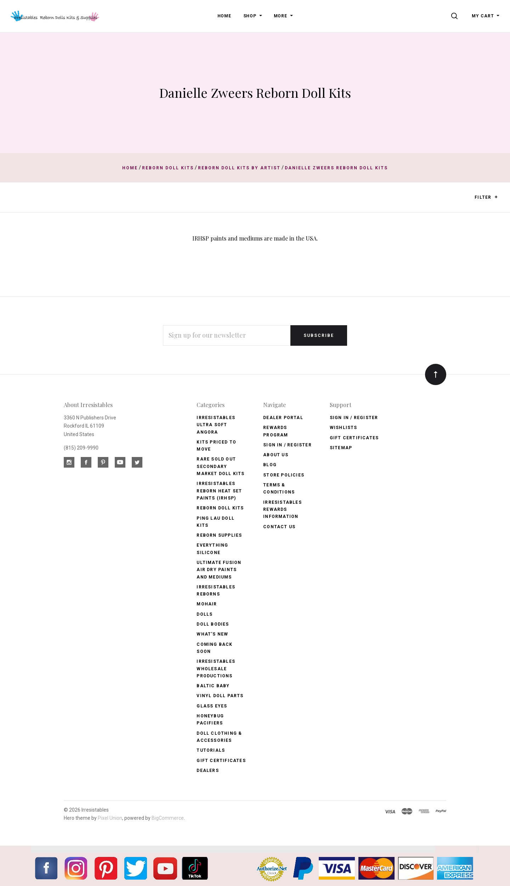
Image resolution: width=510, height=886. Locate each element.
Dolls (204, 614)
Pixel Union (110, 818)
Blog (270, 464)
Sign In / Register (287, 444)
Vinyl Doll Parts (220, 695)
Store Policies (283, 475)
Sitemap (341, 447)
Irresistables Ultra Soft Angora (216, 425)
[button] (496, 197)
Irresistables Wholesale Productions (216, 668)
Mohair (207, 604)
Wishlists (343, 427)
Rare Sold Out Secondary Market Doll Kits (220, 466)
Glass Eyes (212, 706)
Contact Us (279, 526)
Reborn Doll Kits (220, 508)
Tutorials (211, 750)
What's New (212, 634)
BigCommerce (168, 818)
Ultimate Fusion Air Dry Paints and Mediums (219, 570)
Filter (486, 197)
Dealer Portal (283, 417)
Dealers (208, 770)
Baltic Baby (213, 685)
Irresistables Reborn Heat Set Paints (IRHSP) (219, 491)
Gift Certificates (221, 760)
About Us (275, 454)
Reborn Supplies (219, 535)
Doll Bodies (213, 624)
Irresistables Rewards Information (282, 509)
